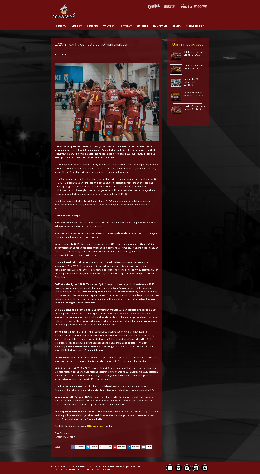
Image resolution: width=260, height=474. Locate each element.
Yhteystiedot (195, 26)
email (146, 447)
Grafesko (107, 469)
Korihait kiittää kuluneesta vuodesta (191, 82)
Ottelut (126, 26)
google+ (105, 447)
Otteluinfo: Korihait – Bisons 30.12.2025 (194, 67)
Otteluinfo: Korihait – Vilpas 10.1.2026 (194, 53)
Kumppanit (160, 26)
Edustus (92, 26)
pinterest (119, 447)
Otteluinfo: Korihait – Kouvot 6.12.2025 (194, 108)
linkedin (133, 447)
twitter (91, 447)
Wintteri (109, 26)
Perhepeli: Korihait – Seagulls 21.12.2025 (194, 94)
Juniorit (142, 26)
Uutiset (76, 26)
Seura (176, 26)
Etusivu (61, 26)
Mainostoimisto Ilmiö (76, 469)
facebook (77, 447)
